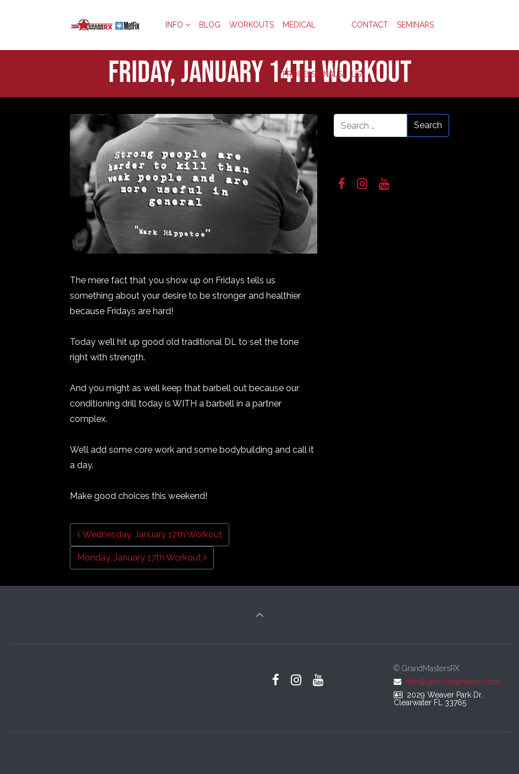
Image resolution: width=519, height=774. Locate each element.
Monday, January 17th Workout (142, 557)
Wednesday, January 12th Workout (149, 534)
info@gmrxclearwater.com (452, 681)
